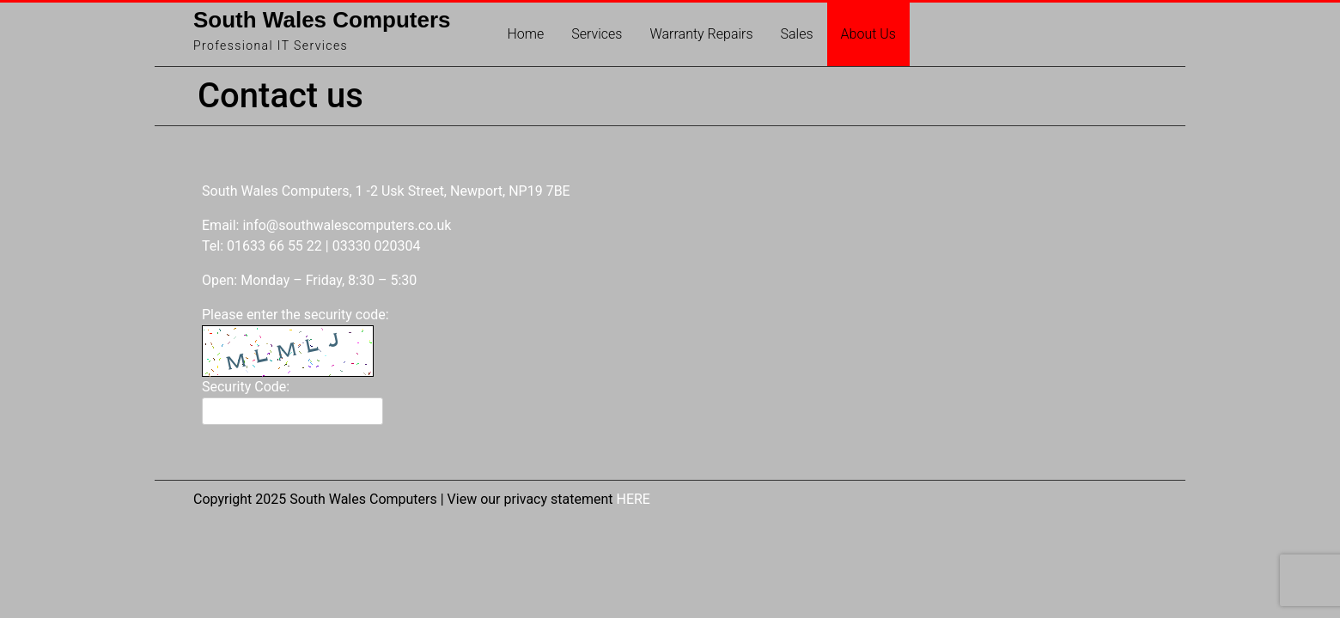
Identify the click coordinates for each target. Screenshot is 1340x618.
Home (526, 34)
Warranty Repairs (700, 34)
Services (596, 34)
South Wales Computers (322, 20)
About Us (868, 34)
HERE (632, 499)
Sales (797, 34)
